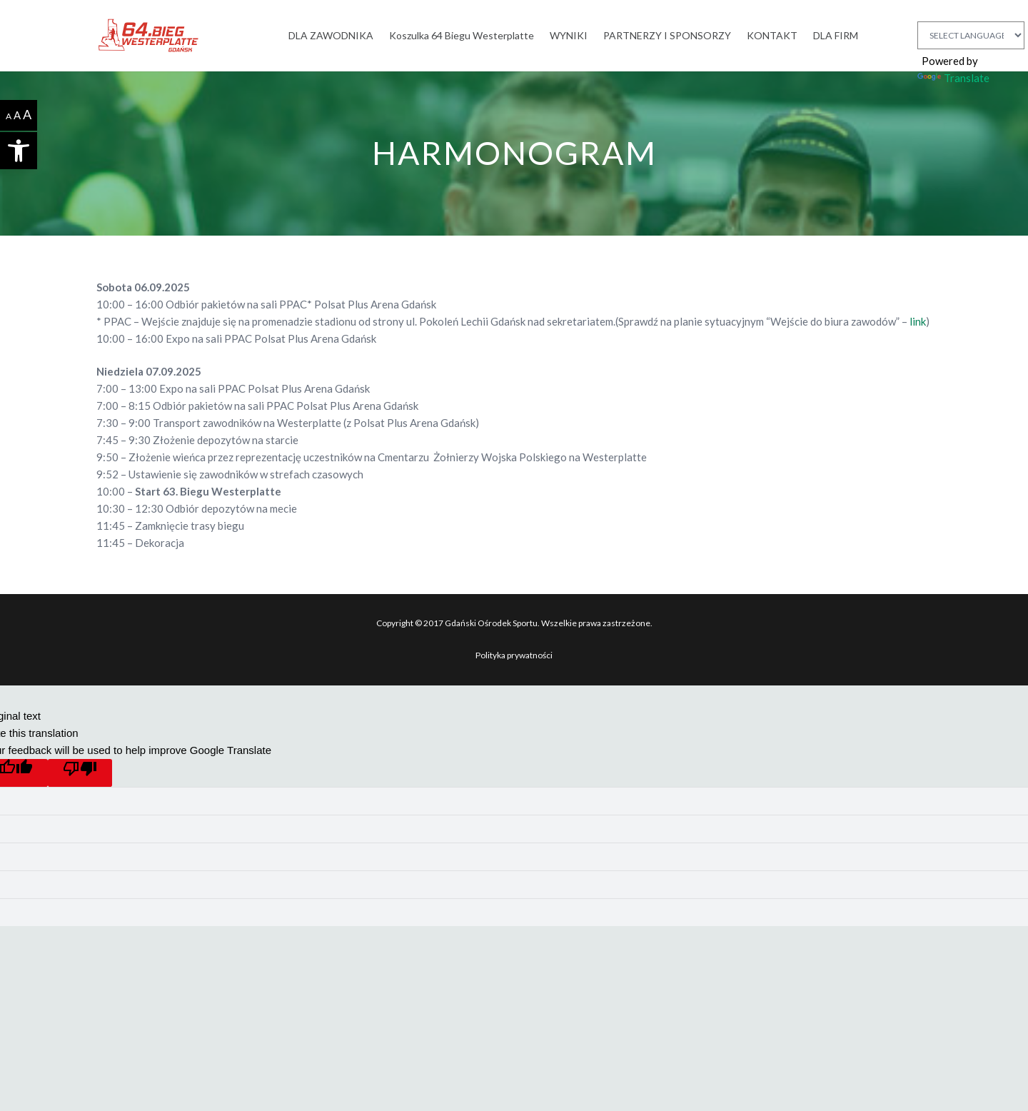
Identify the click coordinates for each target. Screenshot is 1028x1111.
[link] (18, 150)
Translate (953, 77)
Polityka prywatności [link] (514, 655)
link (917, 321)
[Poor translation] (80, 773)
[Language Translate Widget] (970, 35)
